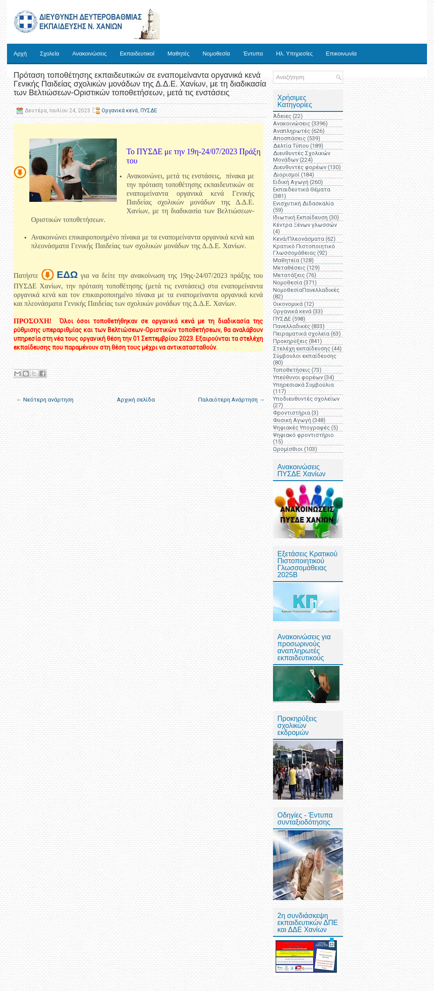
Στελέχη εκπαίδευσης (301, 348)
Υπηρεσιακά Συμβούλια (303, 384)
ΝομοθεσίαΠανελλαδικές (306, 290)
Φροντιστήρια (291, 412)
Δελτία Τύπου (291, 145)
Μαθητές (178, 53)
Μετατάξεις (289, 275)
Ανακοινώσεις (89, 53)
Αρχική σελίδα (136, 399)
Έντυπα (253, 53)
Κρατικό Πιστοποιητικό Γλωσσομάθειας (304, 249)
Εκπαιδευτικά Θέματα (301, 189)
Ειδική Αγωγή (290, 182)
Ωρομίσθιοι (288, 449)
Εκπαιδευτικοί (137, 53)
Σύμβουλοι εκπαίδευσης (304, 356)
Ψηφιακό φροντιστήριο (303, 435)
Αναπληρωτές (291, 131)
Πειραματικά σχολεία (301, 333)
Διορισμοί (286, 174)
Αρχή (20, 53)
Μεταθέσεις (289, 267)
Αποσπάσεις (289, 138)
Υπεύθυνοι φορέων (298, 377)
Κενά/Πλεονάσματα (298, 239)
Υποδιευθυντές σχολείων (306, 398)
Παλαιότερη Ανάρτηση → (231, 399)
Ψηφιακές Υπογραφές (301, 427)
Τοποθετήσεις (291, 370)
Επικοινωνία (341, 53)
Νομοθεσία (216, 53)
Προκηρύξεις (290, 341)
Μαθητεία (286, 260)
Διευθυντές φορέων (299, 167)
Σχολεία (49, 53)
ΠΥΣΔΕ (148, 110)
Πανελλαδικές (291, 326)
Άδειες (282, 116)
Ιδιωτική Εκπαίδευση (300, 217)
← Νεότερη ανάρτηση (45, 399)
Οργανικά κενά (120, 110)
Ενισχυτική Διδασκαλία (303, 203)
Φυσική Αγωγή (292, 420)
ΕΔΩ (67, 274)
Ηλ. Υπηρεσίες (294, 53)
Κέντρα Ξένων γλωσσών (305, 225)
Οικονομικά (288, 304)
